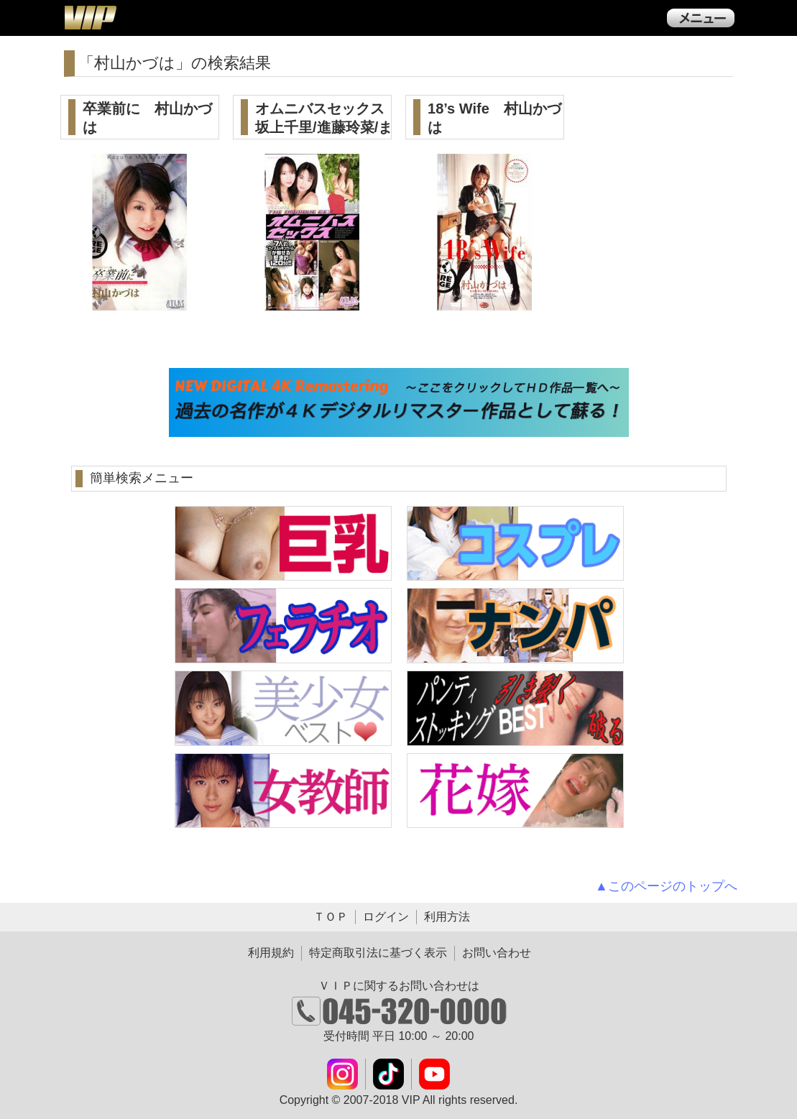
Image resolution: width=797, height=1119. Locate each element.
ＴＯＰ (330, 917)
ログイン (386, 917)
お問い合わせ (496, 953)
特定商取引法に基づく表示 (378, 953)
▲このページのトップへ (666, 886)
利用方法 (447, 917)
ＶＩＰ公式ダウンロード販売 (90, 17)
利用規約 (271, 953)
